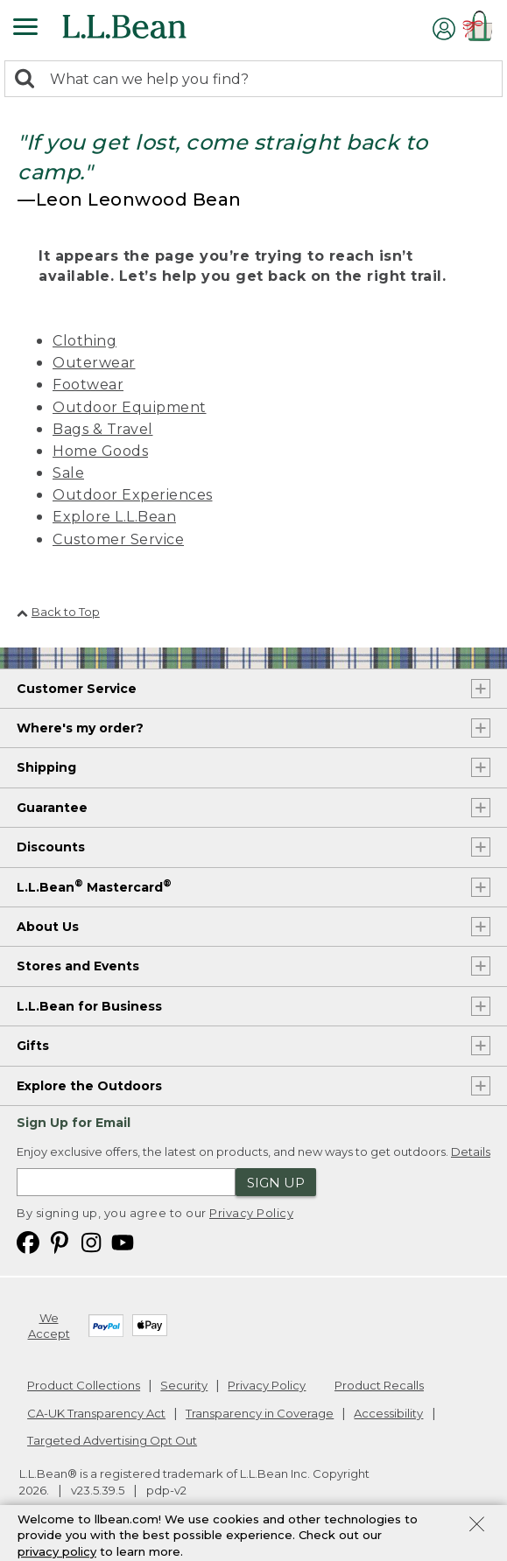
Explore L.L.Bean (114, 516)
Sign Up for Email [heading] (73, 1122)
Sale (68, 473)
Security (184, 1385)
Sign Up (276, 1182)
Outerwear (94, 362)
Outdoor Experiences (133, 494)
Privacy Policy (251, 1213)
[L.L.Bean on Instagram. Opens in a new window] (91, 1241)
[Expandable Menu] (25, 28)
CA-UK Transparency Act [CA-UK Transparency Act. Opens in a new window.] (96, 1413)
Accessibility (388, 1413)
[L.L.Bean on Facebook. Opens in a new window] (28, 1241)
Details (470, 1151)
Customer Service (118, 539)
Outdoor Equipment (130, 407)
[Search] (29, 80)
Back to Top (58, 612)
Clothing (84, 340)
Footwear (88, 384)
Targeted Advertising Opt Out (112, 1440)
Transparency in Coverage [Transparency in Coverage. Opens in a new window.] (260, 1413)
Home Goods (100, 451)
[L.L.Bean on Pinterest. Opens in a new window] (59, 1241)
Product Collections (83, 1385)
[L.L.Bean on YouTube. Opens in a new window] (122, 1241)
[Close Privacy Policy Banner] (476, 1529)
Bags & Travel (103, 429)
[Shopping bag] (480, 28)
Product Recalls (379, 1385)
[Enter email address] (126, 1182)
